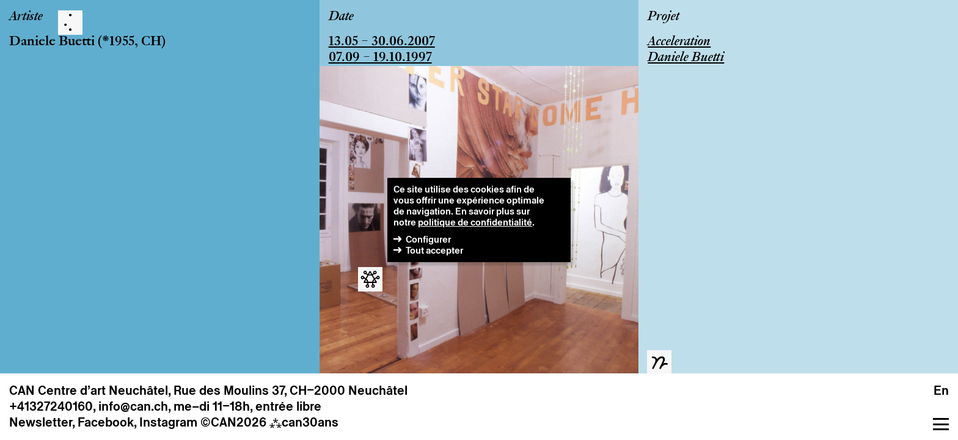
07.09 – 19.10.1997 (380, 58)
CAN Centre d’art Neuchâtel (88, 390)
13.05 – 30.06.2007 (382, 42)
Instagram (168, 422)
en (941, 390)
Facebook (106, 422)
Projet (663, 17)
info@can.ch (133, 406)
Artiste (26, 17)
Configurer (428, 239)
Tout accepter (434, 250)
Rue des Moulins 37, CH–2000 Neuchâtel (291, 390)
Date (341, 17)
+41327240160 (51, 406)
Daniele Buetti (52, 42)
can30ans (303, 422)
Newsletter (40, 422)
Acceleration (679, 42)
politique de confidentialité (475, 222)
